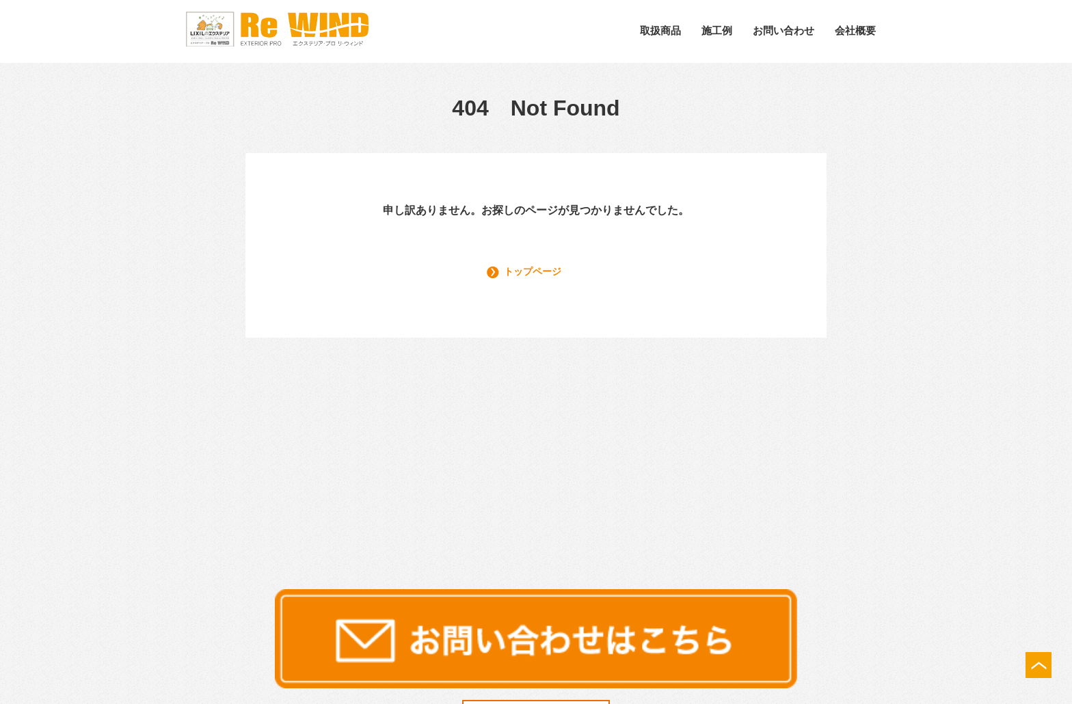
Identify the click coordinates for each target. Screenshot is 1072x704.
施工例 (716, 30)
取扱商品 (660, 30)
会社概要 (855, 30)
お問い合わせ (783, 30)
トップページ (537, 271)
